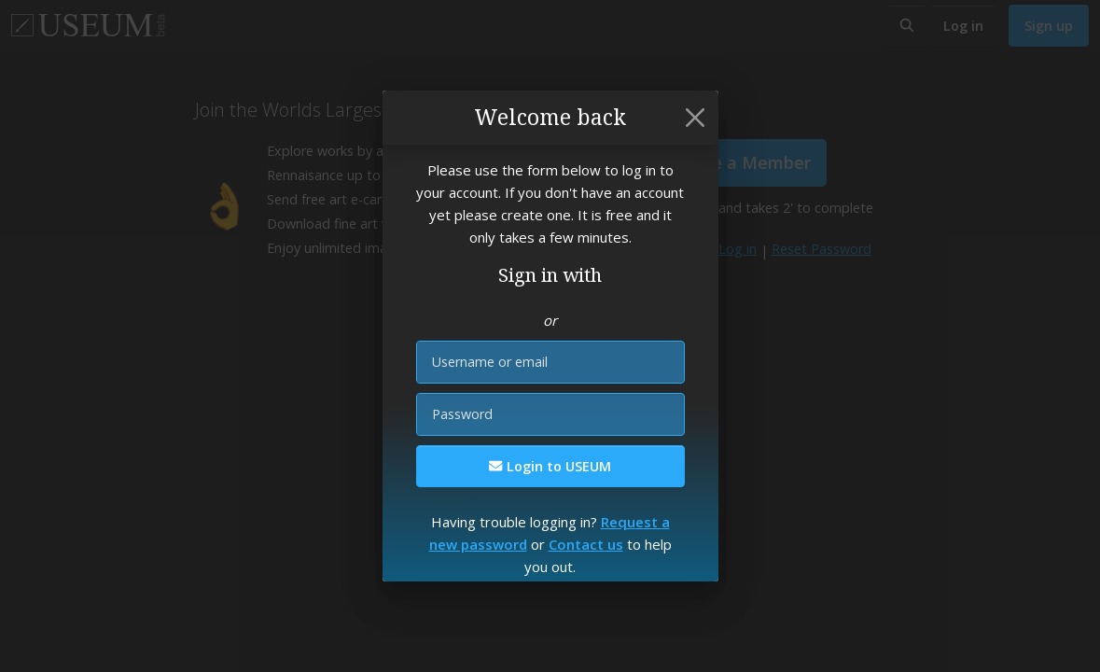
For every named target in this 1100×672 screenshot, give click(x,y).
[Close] (695, 118)
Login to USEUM (549, 466)
